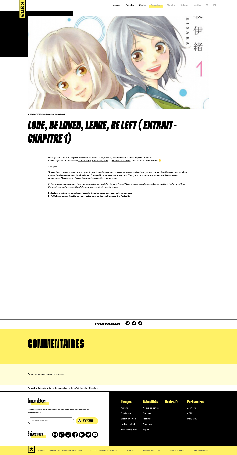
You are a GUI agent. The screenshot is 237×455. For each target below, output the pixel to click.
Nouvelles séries (151, 408)
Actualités (150, 401)
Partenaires (195, 401)
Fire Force (126, 413)
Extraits (50, 115)
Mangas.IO (192, 419)
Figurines (147, 424)
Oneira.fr (171, 401)
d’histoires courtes (121, 161)
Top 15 (146, 430)
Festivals (147, 419)
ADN (189, 413)
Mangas (126, 401)
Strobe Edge (84, 161)
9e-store (191, 408)
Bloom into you (128, 419)
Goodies (147, 413)
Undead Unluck (128, 424)
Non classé (60, 115)
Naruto (124, 408)
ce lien (107, 196)
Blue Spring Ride (100, 161)
